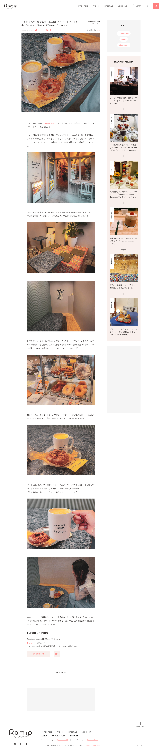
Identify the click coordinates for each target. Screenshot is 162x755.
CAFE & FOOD (83, 6)
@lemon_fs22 (62, 740)
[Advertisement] (61, 699)
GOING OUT (122, 6)
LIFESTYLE (109, 6)
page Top (140, 726)
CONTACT (74, 736)
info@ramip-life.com (92, 745)
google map (38, 654)
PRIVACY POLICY (58, 736)
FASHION (96, 6)
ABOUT (44, 736)
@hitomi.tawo (49, 123)
